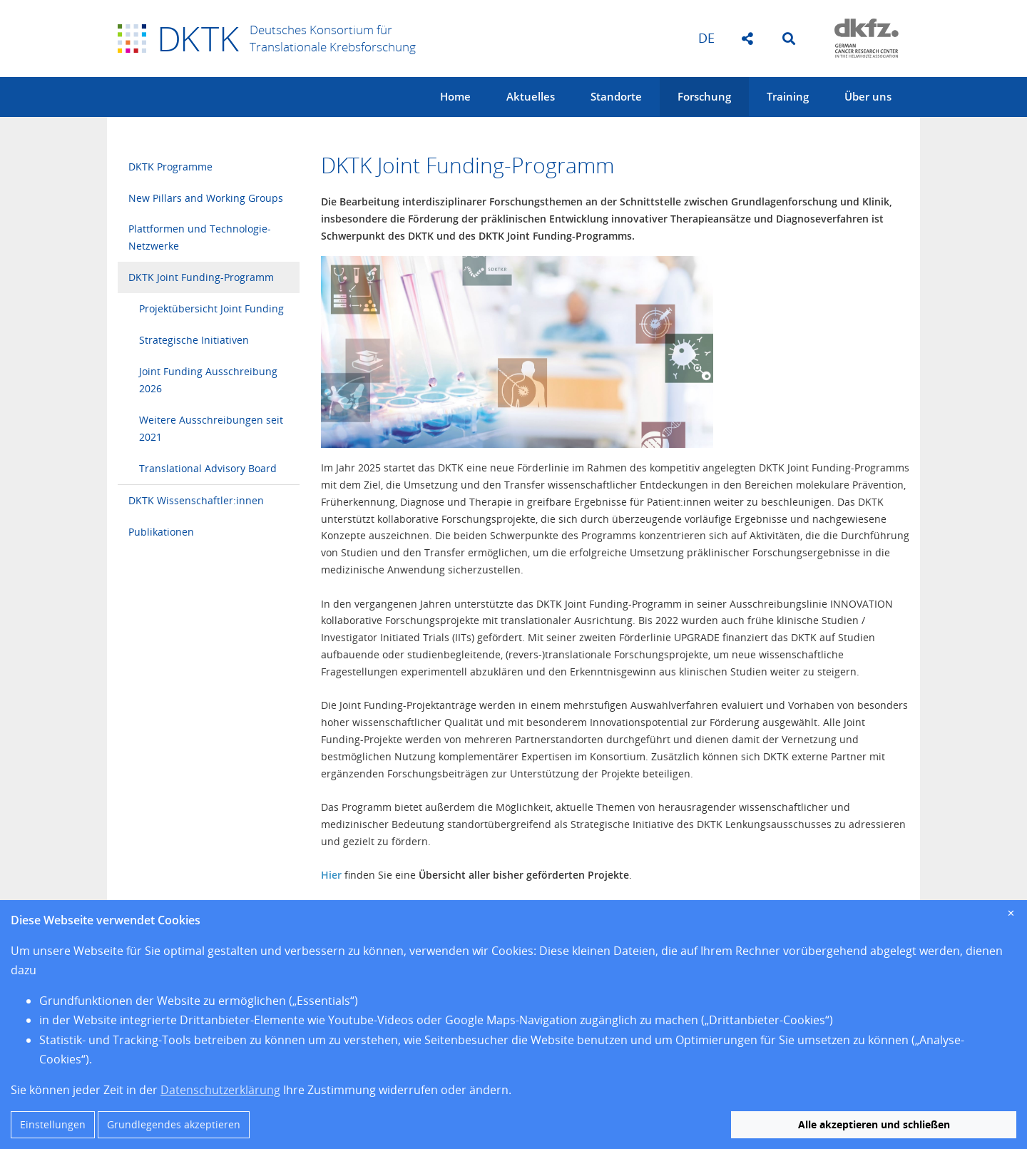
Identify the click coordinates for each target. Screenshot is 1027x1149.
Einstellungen (53, 1124)
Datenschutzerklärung (220, 1090)
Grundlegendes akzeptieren (173, 1124)
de (706, 37)
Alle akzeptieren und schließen (874, 1124)
